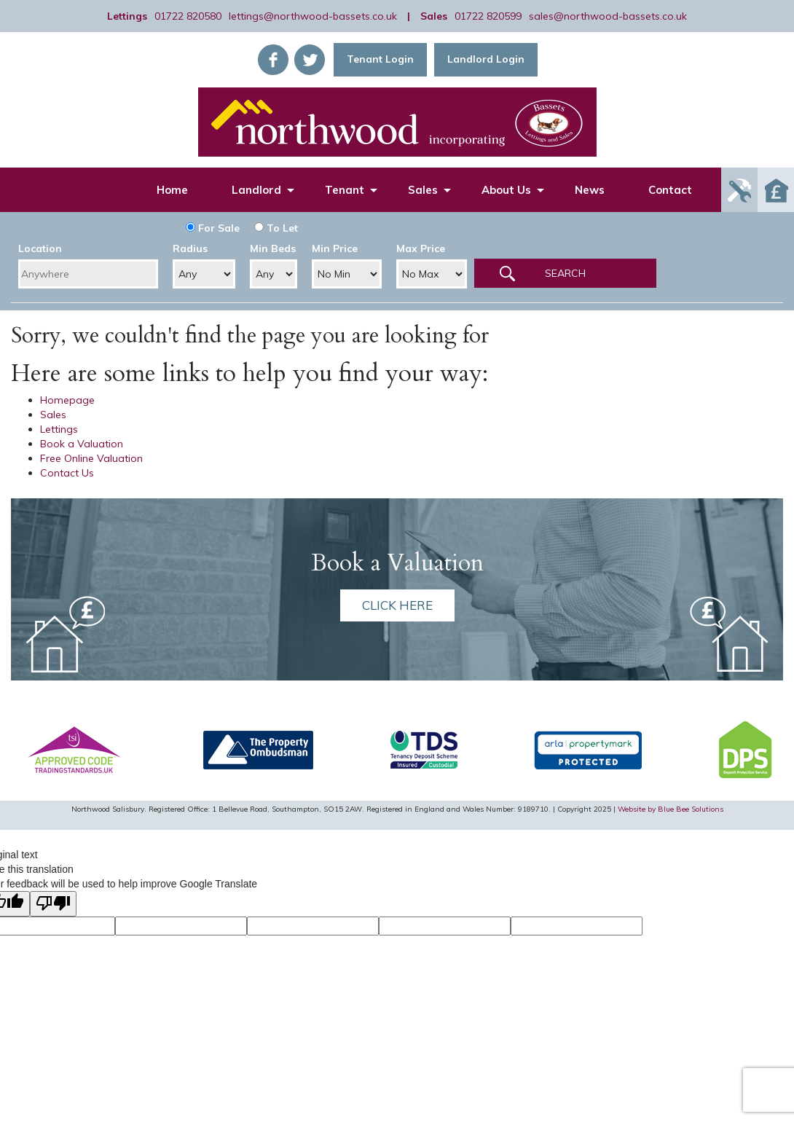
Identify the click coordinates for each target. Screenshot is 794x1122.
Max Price (420, 248)
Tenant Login (380, 59)
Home (172, 190)
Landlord (256, 190)
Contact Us (67, 472)
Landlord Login (485, 59)
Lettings (59, 429)
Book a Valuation (81, 443)
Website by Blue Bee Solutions (670, 809)
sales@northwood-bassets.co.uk (608, 16)
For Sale (213, 228)
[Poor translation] (53, 904)
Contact (670, 190)
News (590, 190)
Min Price (335, 248)
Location (40, 248)
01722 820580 (187, 16)
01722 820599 (488, 16)
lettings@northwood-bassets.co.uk (313, 16)
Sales (423, 190)
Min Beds (273, 248)
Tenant (344, 190)
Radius (190, 248)
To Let (276, 228)
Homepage (67, 400)
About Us (506, 190)
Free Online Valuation (91, 458)
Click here (397, 605)
